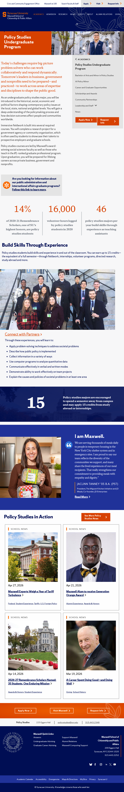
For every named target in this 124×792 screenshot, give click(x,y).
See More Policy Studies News (96, 517)
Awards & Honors (91, 603)
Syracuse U (102, 779)
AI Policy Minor (82, 81)
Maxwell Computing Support (75, 745)
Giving (118, 14)
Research (63, 14)
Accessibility (41, 779)
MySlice (83, 779)
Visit (98, 4)
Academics (39, 14)
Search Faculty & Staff (70, 4)
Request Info (113, 4)
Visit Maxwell (61, 710)
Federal (11, 603)
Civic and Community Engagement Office (23, 4)
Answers (37, 737)
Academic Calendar (25, 779)
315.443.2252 (112, 755)
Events (81, 14)
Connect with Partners (22, 334)
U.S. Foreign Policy (48, 603)
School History (79, 692)
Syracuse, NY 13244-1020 (106, 751)
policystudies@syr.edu (68, 722)
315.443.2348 (92, 722)
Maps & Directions (70, 779)
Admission (51, 14)
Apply (86, 4)
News (72, 14)
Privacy (92, 779)
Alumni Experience (74, 603)
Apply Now (86, 119)
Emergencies (54, 779)
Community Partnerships (86, 99)
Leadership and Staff (84, 105)
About (90, 14)
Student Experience (24, 603)
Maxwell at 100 (50, 4)
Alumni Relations (104, 14)
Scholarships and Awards (86, 93)
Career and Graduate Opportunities (91, 87)
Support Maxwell (70, 737)
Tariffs (36, 603)
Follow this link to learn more (29, 189)
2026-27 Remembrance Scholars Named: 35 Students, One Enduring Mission (32, 681)
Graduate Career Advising (44, 745)
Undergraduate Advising (44, 741)
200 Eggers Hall (112, 747)
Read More (81, 497)
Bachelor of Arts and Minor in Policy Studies (94, 75)
